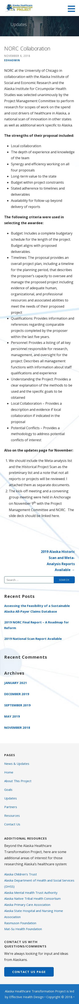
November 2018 (17, 727)
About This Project (17, 781)
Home (8, 772)
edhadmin (12, 60)
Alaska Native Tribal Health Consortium (32, 898)
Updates (10, 798)
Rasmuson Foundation (20, 923)
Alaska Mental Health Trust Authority (31, 892)
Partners (10, 807)
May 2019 (12, 716)
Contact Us (12, 824)
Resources (12, 815)
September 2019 (17, 705)
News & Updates (16, 763)
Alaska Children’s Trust (20, 874)
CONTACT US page (29, 972)
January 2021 (15, 683)
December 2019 (16, 694)
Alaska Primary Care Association (27, 904)
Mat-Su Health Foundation (23, 929)
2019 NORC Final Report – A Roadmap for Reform (36, 625)
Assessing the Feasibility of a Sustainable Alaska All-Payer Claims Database (37, 608)
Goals (8, 789)
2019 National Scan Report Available (33, 638)
